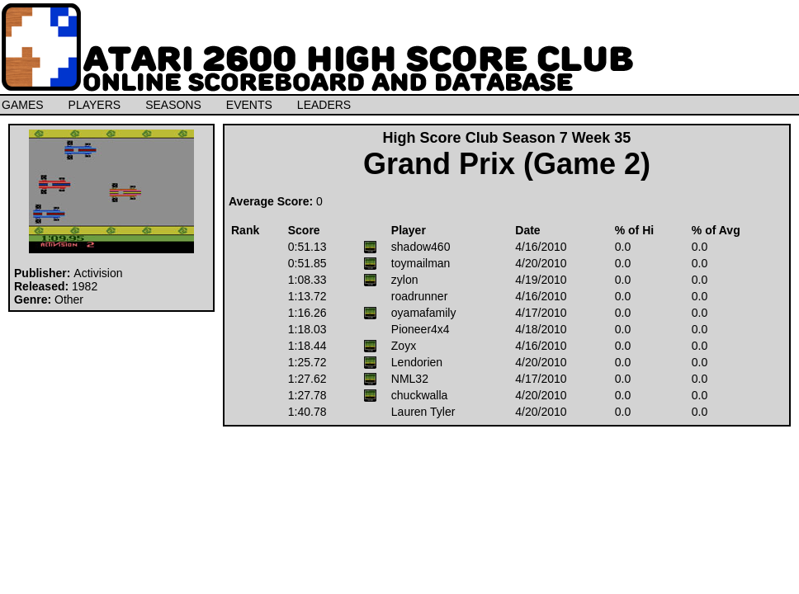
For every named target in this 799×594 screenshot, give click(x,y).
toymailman (421, 263)
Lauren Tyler (423, 411)
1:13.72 (307, 296)
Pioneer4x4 (420, 329)
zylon (404, 279)
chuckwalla (419, 395)
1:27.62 (307, 378)
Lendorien (416, 362)
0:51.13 (307, 246)
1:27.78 (307, 395)
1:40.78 (307, 411)
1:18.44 (307, 345)
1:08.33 (307, 279)
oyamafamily (423, 312)
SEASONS (173, 104)
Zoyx (403, 345)
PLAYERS (95, 104)
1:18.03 (307, 329)
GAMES (23, 104)
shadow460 (421, 246)
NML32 (409, 378)
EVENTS (249, 104)
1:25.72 (307, 362)
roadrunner (419, 296)
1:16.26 (307, 312)
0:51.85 (307, 263)
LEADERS (324, 104)
